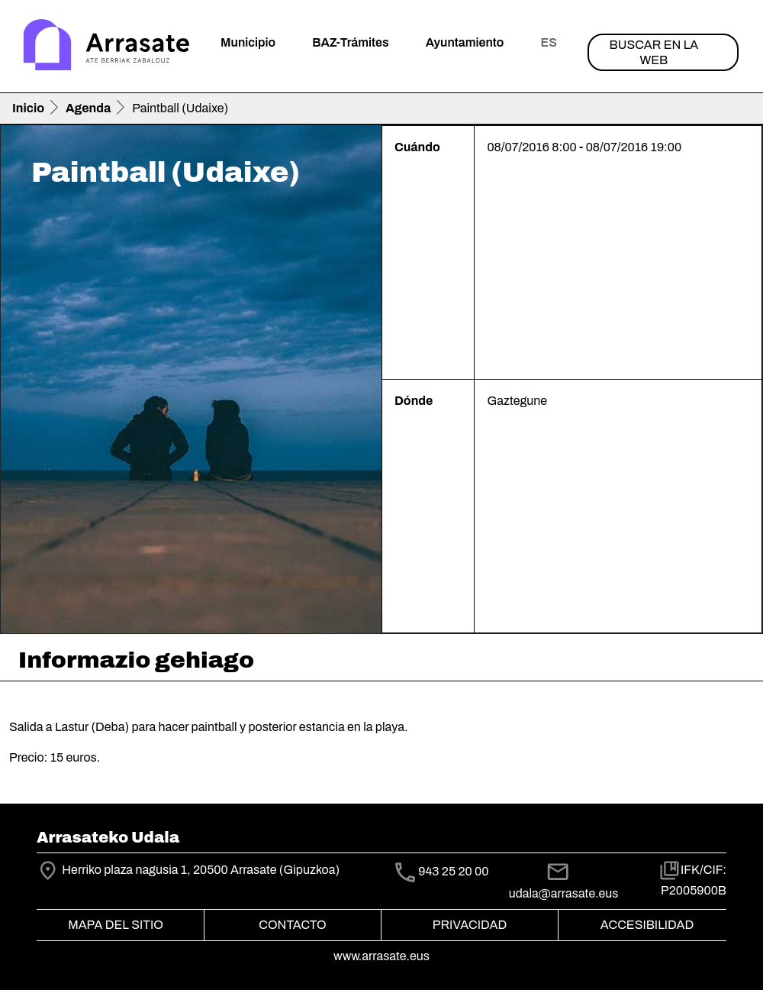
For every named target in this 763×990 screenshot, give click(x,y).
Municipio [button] (248, 42)
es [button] (548, 42)
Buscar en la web (654, 52)
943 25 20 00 (453, 871)
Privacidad (470, 924)
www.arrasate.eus (381, 956)
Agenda (88, 108)
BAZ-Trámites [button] (350, 42)
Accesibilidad (647, 924)
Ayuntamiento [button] (465, 42)
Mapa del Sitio (115, 924)
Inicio (28, 108)
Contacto (292, 924)
